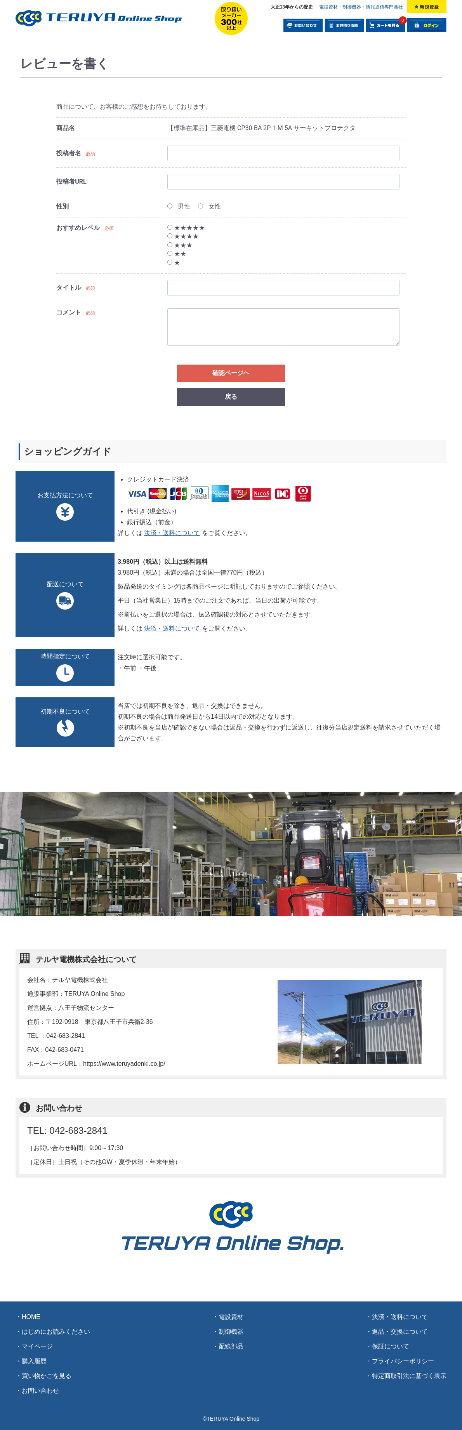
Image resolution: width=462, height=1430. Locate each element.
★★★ (180, 245)
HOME (31, 1317)
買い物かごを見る (46, 1376)
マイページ (37, 1346)
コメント (68, 312)
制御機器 (231, 1331)
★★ (176, 253)
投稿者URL (71, 181)
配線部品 (231, 1346)
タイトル (68, 287)
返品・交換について (400, 1331)
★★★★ (183, 236)
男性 (178, 206)
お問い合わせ (40, 1390)
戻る (231, 396)
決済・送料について (172, 533)
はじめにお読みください (56, 1331)
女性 (209, 206)
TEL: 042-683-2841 (67, 1130)
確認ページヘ (231, 373)
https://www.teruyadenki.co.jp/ (124, 1063)
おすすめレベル (78, 227)
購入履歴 (34, 1361)
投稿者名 (68, 153)
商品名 (65, 128)
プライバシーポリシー (403, 1361)
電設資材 (231, 1317)
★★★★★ (186, 227)
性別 (62, 206)
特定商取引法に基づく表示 (409, 1376)
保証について (390, 1346)
